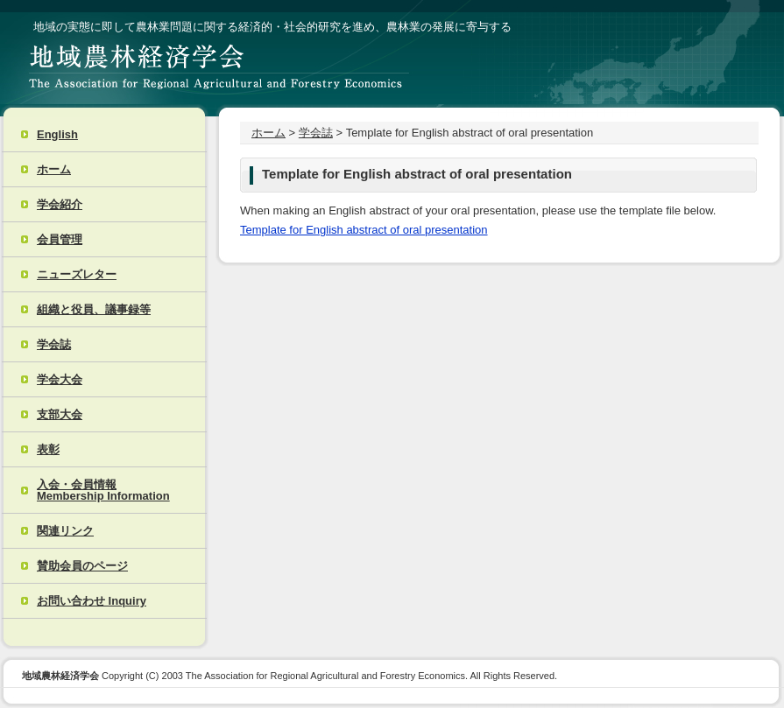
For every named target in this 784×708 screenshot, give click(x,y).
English (57, 134)
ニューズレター (77, 274)
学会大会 (59, 379)
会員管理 (59, 239)
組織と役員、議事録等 (94, 309)
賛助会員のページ (82, 565)
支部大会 (59, 414)
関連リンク (65, 530)
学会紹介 (59, 204)
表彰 (48, 449)
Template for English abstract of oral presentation (364, 229)
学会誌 (54, 344)
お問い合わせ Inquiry (91, 600)
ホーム (54, 169)
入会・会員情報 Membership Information (103, 490)
